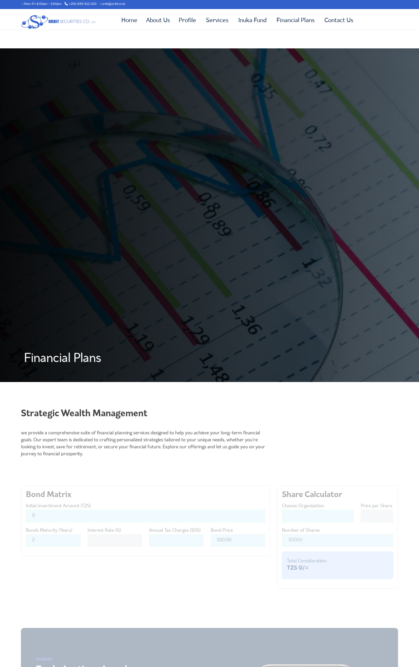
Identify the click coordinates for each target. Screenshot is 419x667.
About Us (158, 21)
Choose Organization (303, 515)
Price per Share (376, 515)
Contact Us (338, 21)
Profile (187, 21)
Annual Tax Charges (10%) (174, 539)
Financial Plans (295, 21)
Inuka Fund (252, 21)
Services (217, 21)
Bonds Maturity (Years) (49, 539)
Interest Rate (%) (104, 539)
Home (129, 21)
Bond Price (222, 539)
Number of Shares (301, 539)
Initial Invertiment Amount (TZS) (58, 515)
